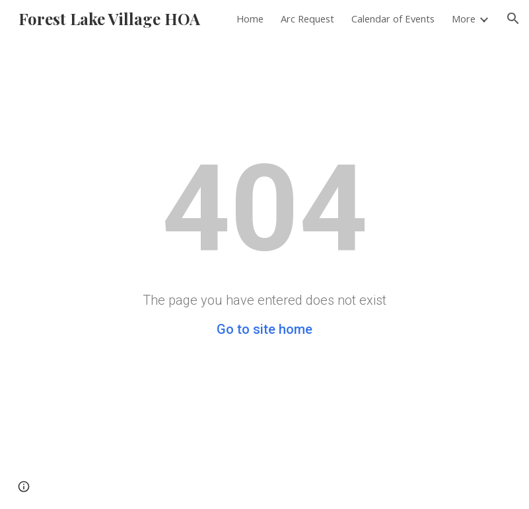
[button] (513, 18)
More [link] (464, 18)
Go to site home (264, 329)
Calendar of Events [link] (393, 18)
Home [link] (250, 18)
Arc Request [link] (307, 18)
